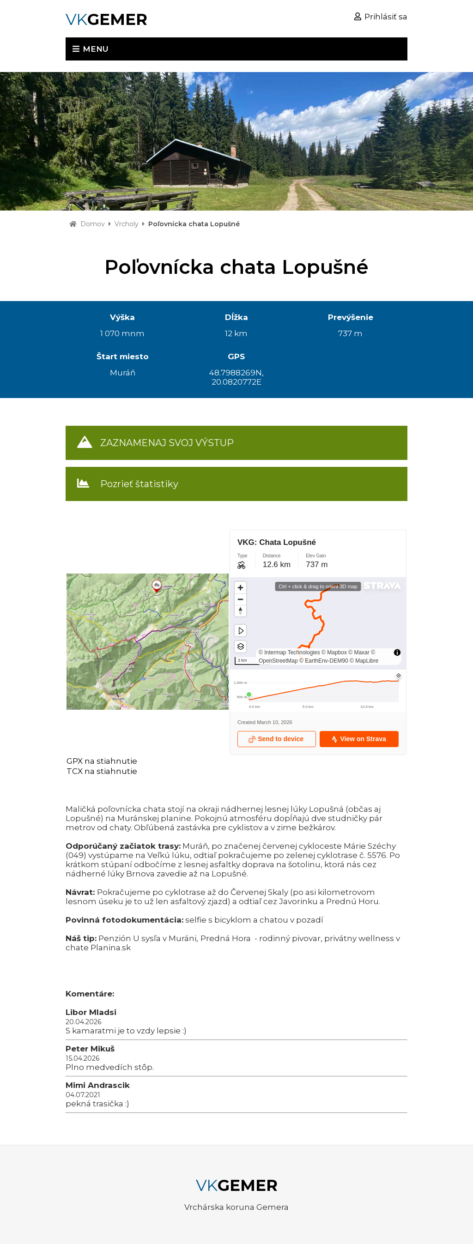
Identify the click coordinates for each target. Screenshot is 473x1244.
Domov (92, 224)
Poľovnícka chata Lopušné (194, 224)
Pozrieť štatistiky (139, 483)
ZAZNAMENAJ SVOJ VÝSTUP (167, 442)
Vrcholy (127, 224)
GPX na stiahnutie (102, 761)
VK (106, 19)
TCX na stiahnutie (102, 771)
